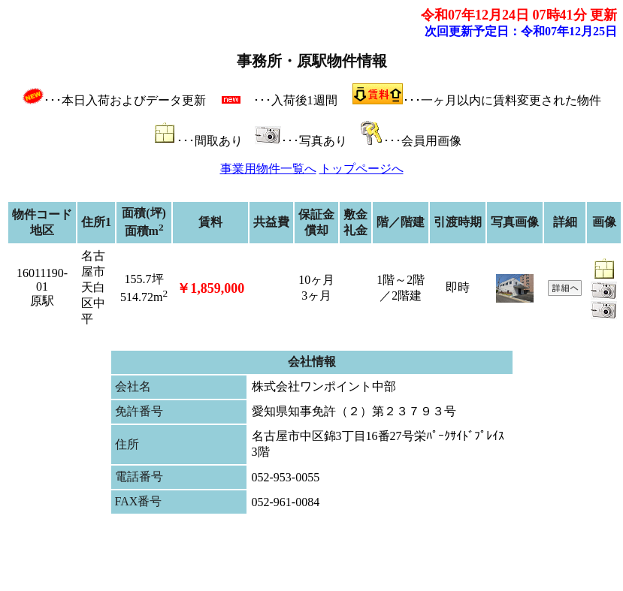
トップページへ (361, 168)
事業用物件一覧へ (268, 168)
